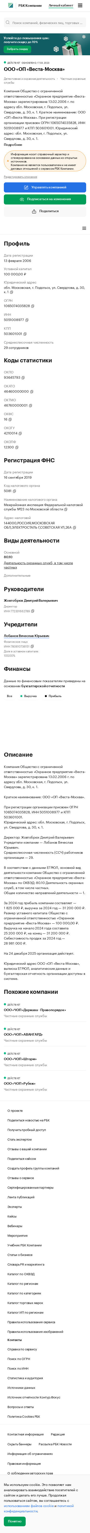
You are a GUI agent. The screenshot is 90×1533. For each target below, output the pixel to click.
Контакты (14, 1339)
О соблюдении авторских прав (30, 1472)
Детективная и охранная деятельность (29, 78)
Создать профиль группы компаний (33, 1167)
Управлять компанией (45, 187)
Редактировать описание (20, 176)
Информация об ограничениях (30, 1453)
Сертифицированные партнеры (30, 1187)
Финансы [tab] (31, 229)
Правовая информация (24, 1463)
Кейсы (12, 1215)
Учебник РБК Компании (24, 1244)
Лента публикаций (21, 1196)
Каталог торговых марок (25, 1302)
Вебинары (14, 1225)
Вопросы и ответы (20, 1406)
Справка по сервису (22, 1348)
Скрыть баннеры (19, 1443)
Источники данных (21, 1387)
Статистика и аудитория (25, 1377)
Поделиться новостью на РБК (28, 1119)
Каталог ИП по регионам (25, 1312)
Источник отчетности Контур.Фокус (33, 1396)
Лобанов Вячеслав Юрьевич (26, 636)
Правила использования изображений (35, 1331)
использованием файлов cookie (29, 1505)
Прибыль (53, 696)
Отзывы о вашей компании (27, 1148)
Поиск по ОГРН (18, 1358)
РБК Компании (30, 5)
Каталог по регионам (22, 1283)
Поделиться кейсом (21, 1158)
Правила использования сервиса (31, 1321)
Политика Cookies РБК (23, 1416)
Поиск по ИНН (17, 1368)
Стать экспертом (19, 1139)
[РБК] (10, 5)
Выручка (28, 696)
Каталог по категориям (24, 1292)
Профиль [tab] (11, 229)
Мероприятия (17, 1235)
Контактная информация (25, 1433)
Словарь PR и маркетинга (25, 1263)
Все (9, 696)
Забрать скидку (17, 49)
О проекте (15, 1110)
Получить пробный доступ (26, 1129)
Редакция (58, 1433)
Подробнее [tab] (13, 145)
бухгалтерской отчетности (43, 686)
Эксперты (14, 1206)
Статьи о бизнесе (19, 1254)
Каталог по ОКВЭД (21, 1273)
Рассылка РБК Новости (55, 1443)
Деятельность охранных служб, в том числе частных (38, 564)
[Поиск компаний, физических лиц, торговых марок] (45, 22)
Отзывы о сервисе (20, 1177)
